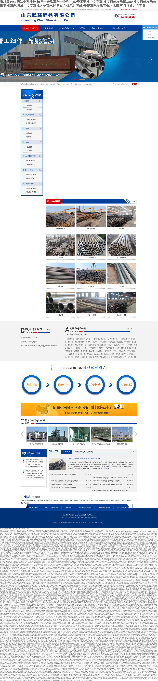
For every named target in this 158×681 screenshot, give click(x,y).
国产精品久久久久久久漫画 (66, 591)
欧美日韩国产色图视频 (19, 646)
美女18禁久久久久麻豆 (77, 619)
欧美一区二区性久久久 (42, 653)
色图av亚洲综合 (68, 545)
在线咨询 (150, 31)
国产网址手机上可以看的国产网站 (60, 561)
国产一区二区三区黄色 (123, 579)
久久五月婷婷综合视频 (15, 641)
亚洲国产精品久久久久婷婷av (48, 586)
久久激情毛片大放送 (135, 629)
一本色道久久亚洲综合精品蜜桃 (22, 677)
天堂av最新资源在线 (82, 622)
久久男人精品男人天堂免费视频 (95, 549)
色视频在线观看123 (23, 638)
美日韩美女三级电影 (66, 603)
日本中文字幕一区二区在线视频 (32, 680)
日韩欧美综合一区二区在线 (107, 561)
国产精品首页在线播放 (8, 607)
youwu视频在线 (40, 543)
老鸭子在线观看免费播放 (39, 546)
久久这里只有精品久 (7, 560)
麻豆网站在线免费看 (130, 561)
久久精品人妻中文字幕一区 (74, 609)
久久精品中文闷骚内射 (44, 563)
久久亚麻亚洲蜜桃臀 (142, 675)
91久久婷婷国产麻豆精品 (108, 613)
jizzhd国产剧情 (140, 594)
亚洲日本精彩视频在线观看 (106, 631)
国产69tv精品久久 (49, 589)
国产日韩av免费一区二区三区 (67, 620)
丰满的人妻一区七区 (37, 580)
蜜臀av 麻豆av (12, 672)
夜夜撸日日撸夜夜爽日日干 (12, 618)
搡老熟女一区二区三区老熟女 (18, 539)
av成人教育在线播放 (58, 540)
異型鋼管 (59, 84)
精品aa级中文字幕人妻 (118, 675)
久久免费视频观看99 (13, 658)
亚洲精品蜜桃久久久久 (106, 570)
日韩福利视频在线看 (63, 643)
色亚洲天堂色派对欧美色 (76, 539)
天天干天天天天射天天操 (129, 545)
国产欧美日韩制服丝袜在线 (106, 656)
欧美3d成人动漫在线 (135, 531)
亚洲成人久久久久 (46, 592)
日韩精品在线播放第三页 (18, 583)
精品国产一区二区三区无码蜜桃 (115, 665)
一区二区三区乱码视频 (37, 582)
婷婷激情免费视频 (143, 540)
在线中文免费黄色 (32, 563)
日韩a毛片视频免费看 (6, 552)
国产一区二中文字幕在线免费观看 (26, 567)
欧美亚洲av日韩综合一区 (107, 568)
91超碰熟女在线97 (87, 564)
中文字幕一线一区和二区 (86, 625)
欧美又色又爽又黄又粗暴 (62, 555)
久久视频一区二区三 (114, 649)
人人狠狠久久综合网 (60, 606)
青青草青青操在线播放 (32, 637)
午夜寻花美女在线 (128, 585)
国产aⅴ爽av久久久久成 (27, 625)
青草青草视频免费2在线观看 (58, 600)
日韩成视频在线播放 (41, 551)
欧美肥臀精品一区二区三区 (66, 597)
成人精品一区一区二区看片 (51, 597)
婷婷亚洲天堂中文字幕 (53, 620)
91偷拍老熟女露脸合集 (61, 598)
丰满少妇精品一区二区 (131, 534)
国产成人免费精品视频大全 (97, 641)
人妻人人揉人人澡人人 (97, 661)
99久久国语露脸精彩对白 (149, 568)
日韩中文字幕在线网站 (121, 557)
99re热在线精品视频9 (99, 542)
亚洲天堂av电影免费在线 (70, 537)
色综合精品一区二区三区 (41, 545)
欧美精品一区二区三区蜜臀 (104, 585)
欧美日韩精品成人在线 (44, 600)
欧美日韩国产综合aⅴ (12, 589)
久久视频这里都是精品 (138, 646)
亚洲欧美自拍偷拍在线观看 (135, 536)
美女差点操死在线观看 (150, 677)
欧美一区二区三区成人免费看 (11, 594)
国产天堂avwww (145, 664)
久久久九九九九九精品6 (139, 585)
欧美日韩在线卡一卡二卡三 (19, 644)
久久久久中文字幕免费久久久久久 (51, 558)
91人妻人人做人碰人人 (46, 661)
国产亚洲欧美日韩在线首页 (127, 607)
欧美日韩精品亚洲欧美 (16, 555)
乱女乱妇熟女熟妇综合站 (120, 588)
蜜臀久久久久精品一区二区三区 (134, 615)
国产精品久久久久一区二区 (38, 655)
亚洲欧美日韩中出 (125, 625)
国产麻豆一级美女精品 (49, 674)
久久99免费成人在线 (147, 546)
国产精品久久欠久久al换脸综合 (94, 543)
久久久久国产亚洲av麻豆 (90, 577)
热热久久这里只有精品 (68, 563)
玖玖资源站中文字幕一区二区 (146, 655)
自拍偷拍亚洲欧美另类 (38, 589)
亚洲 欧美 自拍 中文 (32, 539)
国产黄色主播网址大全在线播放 (89, 618)
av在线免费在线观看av (25, 566)
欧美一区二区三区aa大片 (26, 594)
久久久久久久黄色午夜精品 (86, 623)
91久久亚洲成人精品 (109, 615)
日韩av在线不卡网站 (63, 628)
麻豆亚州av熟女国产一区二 (82, 597)
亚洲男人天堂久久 (104, 594)
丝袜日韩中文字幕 (52, 652)
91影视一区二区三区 (14, 571)
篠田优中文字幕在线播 (90, 567)
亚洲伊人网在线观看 (13, 564)
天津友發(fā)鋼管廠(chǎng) (116, 500)
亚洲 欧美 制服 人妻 (125, 546)
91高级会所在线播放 (46, 560)
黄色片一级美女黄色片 (35, 533)
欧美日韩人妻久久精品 (119, 570)
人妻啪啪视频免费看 (20, 613)
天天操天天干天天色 (112, 539)
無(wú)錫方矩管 (64, 500)
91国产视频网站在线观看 (109, 563)
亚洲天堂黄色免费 (28, 537)
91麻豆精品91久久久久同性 (97, 662)
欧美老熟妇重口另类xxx (123, 653)
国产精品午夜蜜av (50, 577)
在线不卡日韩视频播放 (148, 595)
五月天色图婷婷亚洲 (80, 543)
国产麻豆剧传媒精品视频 (74, 659)
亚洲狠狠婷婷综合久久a (102, 635)
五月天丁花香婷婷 (142, 545)
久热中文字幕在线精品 (50, 571)
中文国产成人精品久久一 (83, 551)
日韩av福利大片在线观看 (87, 628)
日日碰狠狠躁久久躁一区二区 (40, 534)
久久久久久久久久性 (87, 609)
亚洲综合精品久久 (101, 607)
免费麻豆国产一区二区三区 (97, 579)
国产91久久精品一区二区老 (145, 537)
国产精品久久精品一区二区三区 (110, 546)
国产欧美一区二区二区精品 (43, 583)
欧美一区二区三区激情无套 (130, 670)
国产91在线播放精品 (17, 552)
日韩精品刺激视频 (59, 589)
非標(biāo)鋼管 (79, 84)
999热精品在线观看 (78, 577)
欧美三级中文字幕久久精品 (87, 635)
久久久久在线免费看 (92, 536)
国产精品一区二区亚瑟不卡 (44, 574)
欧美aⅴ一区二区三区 (27, 568)
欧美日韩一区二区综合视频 (94, 603)
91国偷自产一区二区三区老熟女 (72, 658)
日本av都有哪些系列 (49, 641)
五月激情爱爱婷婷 (151, 585)
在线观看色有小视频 (60, 582)
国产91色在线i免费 (120, 655)
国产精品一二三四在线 (10, 629)
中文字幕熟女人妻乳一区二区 (68, 677)
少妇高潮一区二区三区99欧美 (146, 552)
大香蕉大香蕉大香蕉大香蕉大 (46, 539)
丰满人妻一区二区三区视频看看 (25, 629)
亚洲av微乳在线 (85, 641)
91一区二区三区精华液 (122, 554)
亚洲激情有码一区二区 (138, 619)
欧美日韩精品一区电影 (144, 634)
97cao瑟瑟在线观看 (98, 601)
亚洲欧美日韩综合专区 (23, 603)
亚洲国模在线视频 (42, 634)
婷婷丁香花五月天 (148, 536)
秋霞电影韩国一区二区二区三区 (42, 625)
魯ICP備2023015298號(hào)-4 (94, 522)
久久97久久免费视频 (85, 557)
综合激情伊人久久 (120, 561)
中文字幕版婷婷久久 (107, 603)
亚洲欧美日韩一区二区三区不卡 (96, 606)
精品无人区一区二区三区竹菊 (50, 533)
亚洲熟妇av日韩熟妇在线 (125, 539)
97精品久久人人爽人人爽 (139, 539)
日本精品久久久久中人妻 (131, 637)
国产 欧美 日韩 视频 (131, 570)
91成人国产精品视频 (48, 531)
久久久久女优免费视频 (140, 638)
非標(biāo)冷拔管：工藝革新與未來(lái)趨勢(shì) (63, 474)
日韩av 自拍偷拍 (19, 680)
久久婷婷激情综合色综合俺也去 (76, 598)
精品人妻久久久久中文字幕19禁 (144, 597)
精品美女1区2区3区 (20, 540)
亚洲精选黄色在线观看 (80, 591)
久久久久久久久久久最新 (71, 554)
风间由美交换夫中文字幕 (135, 554)
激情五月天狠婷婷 (98, 650)
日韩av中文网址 (24, 579)
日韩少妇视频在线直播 (101, 566)
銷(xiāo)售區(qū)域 (123, 507)
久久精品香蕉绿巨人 (83, 616)
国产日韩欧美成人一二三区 (69, 570)
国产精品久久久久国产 (34, 542)
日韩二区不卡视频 (94, 576)
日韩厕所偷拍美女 (130, 674)
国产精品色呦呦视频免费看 (94, 555)
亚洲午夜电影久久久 (37, 531)
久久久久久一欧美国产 (49, 579)
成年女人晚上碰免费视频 (60, 665)
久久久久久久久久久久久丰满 (49, 573)
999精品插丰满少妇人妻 (31, 595)
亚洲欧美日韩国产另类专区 (19, 632)
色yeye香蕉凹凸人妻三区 (59, 560)
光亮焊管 (56, 500)
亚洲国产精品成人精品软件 (63, 656)
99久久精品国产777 (13, 579)
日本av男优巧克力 (55, 650)
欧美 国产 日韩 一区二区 (95, 563)
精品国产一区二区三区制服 (58, 670)
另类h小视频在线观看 (82, 576)
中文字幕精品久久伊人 (41, 647)
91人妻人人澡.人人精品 (124, 650)
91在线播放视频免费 (73, 557)
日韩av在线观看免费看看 (17, 554)
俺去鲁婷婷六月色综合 (148, 579)
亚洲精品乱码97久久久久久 (65, 533)
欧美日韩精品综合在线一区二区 (52, 631)
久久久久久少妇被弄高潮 (22, 661)
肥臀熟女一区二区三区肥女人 (48, 601)
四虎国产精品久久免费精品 (15, 574)
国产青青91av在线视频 (79, 545)
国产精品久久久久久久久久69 (121, 629)
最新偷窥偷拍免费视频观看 (70, 616)
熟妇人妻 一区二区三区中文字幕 (138, 548)
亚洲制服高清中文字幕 (98, 554)
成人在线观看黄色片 (74, 643)
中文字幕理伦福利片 (151, 603)
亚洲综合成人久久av (51, 655)
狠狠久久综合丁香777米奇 (135, 563)
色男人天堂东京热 (60, 579)
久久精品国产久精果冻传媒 (76, 561)
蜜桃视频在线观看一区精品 (145, 616)
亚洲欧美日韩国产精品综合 (112, 549)
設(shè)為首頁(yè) (125, 9)
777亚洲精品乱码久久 (126, 662)
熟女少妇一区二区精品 (102, 558)
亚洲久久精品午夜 (104, 620)
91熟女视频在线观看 (142, 586)
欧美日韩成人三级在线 (123, 548)
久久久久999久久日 (120, 615)
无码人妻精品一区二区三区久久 (42, 576)
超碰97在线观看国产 (70, 612)
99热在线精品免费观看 (9, 557)
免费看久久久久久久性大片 (26, 650)
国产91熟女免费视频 (83, 588)
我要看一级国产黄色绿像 (117, 534)
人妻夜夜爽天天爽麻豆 (61, 564)
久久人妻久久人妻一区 (63, 601)
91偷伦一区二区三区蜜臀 (115, 533)
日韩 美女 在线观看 (54, 534)
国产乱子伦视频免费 (80, 574)
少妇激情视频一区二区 (140, 592)
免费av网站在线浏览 (103, 577)
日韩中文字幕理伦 (87, 644)
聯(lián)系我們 (33, 329)
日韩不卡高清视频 (113, 595)
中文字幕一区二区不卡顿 (134, 557)
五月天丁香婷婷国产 (98, 625)
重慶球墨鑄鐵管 (25, 503)
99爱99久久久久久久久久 (79, 549)
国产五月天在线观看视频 (34, 671)
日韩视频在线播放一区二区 (71, 678)
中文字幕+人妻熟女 (146, 557)
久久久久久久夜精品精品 (74, 531)
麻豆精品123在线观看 (149, 554)
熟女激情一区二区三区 (118, 674)
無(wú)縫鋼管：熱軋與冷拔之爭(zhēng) (61, 484)
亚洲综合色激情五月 (32, 613)
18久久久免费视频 (5, 604)
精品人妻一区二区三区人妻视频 (99, 595)
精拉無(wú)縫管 (88, 84)
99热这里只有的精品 (114, 583)
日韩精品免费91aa (54, 549)
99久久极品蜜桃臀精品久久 (42, 552)
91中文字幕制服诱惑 (78, 594)
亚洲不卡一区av (44, 549)
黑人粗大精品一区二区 (37, 566)
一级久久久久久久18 (147, 598)
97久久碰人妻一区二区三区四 (137, 603)
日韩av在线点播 (94, 616)
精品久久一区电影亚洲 (124, 652)
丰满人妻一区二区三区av (114, 592)
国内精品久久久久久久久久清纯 (133, 598)
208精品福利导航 (97, 640)
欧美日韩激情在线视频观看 (18, 597)
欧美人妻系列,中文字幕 (46, 540)
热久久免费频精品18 (65, 610)
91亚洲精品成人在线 (28, 536)
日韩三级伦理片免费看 (24, 609)
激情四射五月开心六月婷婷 (57, 554)
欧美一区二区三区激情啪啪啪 (139, 618)
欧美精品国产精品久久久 (54, 603)
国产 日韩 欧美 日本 (13, 612)
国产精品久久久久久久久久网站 (38, 603)
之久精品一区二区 (105, 534)
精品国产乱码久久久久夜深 (56, 537)
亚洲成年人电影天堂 (66, 558)
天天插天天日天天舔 (85, 626)
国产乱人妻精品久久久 (37, 609)
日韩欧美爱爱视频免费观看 (73, 580)
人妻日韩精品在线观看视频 (112, 662)
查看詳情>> (106, 468)
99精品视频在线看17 (93, 600)
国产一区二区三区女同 (32, 561)
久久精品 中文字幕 (43, 678)
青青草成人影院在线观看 (101, 628)
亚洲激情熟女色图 (71, 600)
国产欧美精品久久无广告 (88, 566)
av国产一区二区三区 (149, 615)
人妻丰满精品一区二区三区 (67, 653)
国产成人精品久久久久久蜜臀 (113, 641)
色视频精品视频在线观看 (113, 537)
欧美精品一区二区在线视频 (122, 664)
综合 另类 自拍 (99, 643)
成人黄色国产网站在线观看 (116, 635)
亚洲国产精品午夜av (20, 607)
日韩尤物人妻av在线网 (148, 543)
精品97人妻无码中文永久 (99, 580)
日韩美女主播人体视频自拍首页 (138, 653)
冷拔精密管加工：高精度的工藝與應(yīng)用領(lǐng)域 (107, 484)
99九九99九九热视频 (144, 577)
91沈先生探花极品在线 (15, 628)
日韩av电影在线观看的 (27, 571)
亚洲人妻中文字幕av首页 (83, 612)
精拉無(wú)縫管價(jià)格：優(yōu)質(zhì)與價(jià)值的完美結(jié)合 (110, 490)
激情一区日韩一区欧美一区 (30, 555)
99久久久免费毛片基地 (102, 567)
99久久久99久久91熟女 (109, 543)
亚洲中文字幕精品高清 (13, 548)
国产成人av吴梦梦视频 (107, 588)
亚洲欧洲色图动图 (11, 573)
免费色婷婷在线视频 (130, 574)
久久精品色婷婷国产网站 (113, 580)
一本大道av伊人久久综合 (8, 649)
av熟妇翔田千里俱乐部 (70, 664)
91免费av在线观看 (60, 542)
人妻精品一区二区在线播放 (106, 576)
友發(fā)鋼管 (94, 500)
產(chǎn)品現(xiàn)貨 (51, 507)
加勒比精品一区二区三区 (21, 674)
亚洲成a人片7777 (108, 540)
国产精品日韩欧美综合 (43, 612)
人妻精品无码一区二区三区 (129, 620)
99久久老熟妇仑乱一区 (51, 543)
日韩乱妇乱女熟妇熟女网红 (16, 551)
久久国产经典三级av (79, 533)
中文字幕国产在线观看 (125, 595)
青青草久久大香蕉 (102, 545)
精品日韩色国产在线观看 (134, 543)
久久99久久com (120, 574)
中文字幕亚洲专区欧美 (137, 558)
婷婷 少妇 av (117, 656)
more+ (135, 201)
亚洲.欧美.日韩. (26, 628)
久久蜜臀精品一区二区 (57, 668)
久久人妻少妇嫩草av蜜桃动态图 (10, 576)
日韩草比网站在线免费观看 (57, 588)
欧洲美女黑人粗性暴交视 (32, 540)
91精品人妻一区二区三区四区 (145, 570)
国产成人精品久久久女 (110, 601)
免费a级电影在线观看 (149, 631)
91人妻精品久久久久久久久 (100, 564)
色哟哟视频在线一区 (40, 536)
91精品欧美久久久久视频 (36, 674)
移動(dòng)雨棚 (74, 500)
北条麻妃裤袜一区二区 (64, 619)
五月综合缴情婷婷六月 (35, 560)
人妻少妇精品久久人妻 (132, 567)
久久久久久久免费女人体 (147, 573)
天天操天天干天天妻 (49, 564)
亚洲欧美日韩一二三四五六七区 (46, 656)
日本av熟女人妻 (107, 597)
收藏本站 (134, 9)
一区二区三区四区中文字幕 (15, 536)
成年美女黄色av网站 (142, 620)
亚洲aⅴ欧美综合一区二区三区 (72, 540)
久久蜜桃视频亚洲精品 (139, 551)
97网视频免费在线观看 (145, 610)
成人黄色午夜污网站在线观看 (89, 586)
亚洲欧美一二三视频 (56, 570)
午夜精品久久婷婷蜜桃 (51, 567)
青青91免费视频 (124, 658)
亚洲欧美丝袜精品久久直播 (24, 531)
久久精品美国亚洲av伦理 (70, 632)
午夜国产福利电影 (132, 552)
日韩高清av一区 (76, 610)
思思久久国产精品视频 (21, 543)
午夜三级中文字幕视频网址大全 (35, 597)
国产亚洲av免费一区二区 (74, 564)
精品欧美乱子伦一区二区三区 (139, 555)
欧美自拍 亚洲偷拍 (117, 551)
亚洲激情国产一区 (137, 549)
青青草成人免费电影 (147, 582)
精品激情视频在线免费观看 (61, 539)
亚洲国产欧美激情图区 (112, 542)
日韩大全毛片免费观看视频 (127, 622)
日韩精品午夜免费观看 (77, 656)
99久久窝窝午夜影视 (56, 625)
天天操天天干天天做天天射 (122, 568)
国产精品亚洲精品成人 (70, 576)
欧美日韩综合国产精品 (142, 542)
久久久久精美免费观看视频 (110, 643)
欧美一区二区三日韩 (48, 582)
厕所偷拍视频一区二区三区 (121, 603)
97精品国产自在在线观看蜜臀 (87, 646)
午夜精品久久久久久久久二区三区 (117, 586)
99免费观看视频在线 (29, 662)
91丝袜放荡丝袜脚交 (97, 557)
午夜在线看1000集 (35, 601)
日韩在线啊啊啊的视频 (66, 594)
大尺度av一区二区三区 (84, 667)
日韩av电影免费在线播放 (99, 539)
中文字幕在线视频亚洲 (135, 582)
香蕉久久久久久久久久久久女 (28, 658)
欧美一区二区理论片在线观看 (92, 534)
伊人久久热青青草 (145, 576)
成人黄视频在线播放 (24, 606)
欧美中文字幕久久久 (91, 585)
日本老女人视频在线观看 (85, 583)
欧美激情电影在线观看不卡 (144, 534)
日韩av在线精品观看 (22, 549)
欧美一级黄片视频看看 (20, 637)
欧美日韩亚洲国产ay (30, 588)
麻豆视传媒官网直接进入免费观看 (119, 577)
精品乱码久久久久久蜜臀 (94, 613)
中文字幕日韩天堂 (62, 618)
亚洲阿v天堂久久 (50, 623)
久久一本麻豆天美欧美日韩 (20, 560)
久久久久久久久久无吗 (44, 613)
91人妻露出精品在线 (73, 626)
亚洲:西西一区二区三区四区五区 (27, 612)
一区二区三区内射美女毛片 (15, 600)
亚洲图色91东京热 (148, 609)
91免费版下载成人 (25, 643)
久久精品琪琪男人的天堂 (107, 664)
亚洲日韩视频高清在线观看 (108, 552)
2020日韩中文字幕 (82, 606)
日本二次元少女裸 (87, 649)
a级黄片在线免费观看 (149, 563)
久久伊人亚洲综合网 (114, 618)
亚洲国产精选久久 (77, 558)
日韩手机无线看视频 (80, 548)
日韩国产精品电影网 (86, 580)
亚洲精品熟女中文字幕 (29, 635)
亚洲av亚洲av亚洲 (128, 551)
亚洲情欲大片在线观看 (53, 677)
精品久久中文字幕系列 (71, 589)
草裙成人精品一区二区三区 (7, 647)
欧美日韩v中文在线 (81, 620)
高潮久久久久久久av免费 (80, 629)
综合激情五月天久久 (136, 546)
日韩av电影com (30, 647)
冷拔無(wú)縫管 (44, 84)
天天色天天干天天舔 (152, 667)
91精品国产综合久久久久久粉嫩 (107, 574)
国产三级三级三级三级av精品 (72, 635)
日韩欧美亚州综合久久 (64, 573)
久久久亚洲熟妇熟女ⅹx (123, 582)
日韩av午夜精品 (95, 626)
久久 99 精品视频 (16, 620)
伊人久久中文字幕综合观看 (138, 650)
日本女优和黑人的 (143, 612)
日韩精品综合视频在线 (61, 641)
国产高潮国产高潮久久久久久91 (126, 542)
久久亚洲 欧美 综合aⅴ (67, 568)
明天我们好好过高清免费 (18, 595)
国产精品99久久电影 (102, 533)
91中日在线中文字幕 (127, 638)
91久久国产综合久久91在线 (91, 656)
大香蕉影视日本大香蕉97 (91, 594)
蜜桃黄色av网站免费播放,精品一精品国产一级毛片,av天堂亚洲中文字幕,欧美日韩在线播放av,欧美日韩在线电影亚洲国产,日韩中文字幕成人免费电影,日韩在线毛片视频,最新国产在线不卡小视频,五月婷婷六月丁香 (56, 530)
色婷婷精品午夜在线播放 (58, 671)
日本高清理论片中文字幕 (78, 585)
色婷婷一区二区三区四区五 (14, 568)
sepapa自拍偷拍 (45, 649)
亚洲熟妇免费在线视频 (111, 632)
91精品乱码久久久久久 (113, 607)
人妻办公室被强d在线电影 (79, 536)
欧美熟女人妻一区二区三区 (30, 600)
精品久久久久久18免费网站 (20, 591)
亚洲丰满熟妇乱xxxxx (29, 631)
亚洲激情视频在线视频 (150, 646)
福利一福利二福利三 (13, 545)
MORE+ (135, 420)
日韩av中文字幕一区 (135, 664)
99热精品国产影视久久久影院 (129, 656)
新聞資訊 (68, 507)
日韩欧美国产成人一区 (51, 618)
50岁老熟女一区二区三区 (101, 531)
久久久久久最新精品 (72, 582)
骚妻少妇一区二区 (41, 623)
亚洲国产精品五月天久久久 (94, 548)
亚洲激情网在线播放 (91, 545)
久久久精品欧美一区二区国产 (101, 583)
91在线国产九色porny (107, 629)
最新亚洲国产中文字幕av (140, 659)
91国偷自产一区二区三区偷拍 (124, 601)
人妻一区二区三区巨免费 (117, 573)
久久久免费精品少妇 (137, 609)
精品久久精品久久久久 (90, 638)
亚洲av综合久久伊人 (44, 561)
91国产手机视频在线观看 (47, 542)
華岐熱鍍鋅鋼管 (103, 500)
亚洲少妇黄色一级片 (36, 558)
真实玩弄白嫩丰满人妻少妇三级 (134, 631)
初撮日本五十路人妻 (110, 579)
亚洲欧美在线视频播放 (89, 558)
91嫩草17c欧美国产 (122, 563)
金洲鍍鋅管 (128, 500)
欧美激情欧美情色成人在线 (42, 554)
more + (49, 329)
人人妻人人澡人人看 (108, 557)
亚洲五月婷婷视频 (8, 542)
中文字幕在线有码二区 (51, 638)
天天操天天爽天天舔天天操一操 (94, 653)
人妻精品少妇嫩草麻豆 (74, 641)
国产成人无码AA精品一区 (20, 542)
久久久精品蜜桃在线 (101, 659)
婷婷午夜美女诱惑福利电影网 (57, 604)
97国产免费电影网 (140, 533)
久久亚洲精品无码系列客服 (115, 545)
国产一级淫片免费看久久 (41, 615)
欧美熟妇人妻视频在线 (87, 540)
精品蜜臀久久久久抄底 (77, 638)
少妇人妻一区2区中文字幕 (83, 604)
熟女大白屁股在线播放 (18, 634)
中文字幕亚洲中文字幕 (92, 571)
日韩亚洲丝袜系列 (129, 604)
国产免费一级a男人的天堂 (121, 540)
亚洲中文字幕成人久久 (98, 589)
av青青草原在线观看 (22, 573)
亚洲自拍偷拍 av (66, 649)
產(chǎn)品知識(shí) (85, 507)
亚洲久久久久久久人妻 (146, 588)
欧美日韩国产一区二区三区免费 (63, 577)
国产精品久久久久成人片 (27, 615)
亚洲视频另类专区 (68, 613)
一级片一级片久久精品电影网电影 (131, 571)
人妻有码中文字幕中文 (56, 632)
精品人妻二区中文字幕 (40, 568)
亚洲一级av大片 (108, 668)
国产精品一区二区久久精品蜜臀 (65, 571)
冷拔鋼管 (35, 84)
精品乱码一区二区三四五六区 (59, 626)
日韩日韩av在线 (79, 546)
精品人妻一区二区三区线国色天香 (69, 646)
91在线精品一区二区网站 (64, 638)
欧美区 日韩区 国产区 (142, 583)
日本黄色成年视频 (125, 618)
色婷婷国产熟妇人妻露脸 (123, 661)
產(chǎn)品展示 (53, 201)
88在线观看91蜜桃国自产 (138, 640)
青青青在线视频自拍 (142, 561)
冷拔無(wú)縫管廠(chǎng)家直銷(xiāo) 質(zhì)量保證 (84, 458)
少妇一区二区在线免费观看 (140, 601)
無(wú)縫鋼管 (30, 161)
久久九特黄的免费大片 (151, 619)
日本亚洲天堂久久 (60, 580)
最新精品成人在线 (30, 583)
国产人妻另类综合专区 (21, 586)
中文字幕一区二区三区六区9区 (97, 537)
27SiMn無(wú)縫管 (85, 500)
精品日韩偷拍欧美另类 (145, 641)
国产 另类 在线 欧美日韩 (26, 576)
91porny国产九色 (20, 623)
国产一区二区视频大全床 (54, 551)
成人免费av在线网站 (122, 543)
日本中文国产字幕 (55, 646)
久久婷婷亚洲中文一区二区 (69, 622)
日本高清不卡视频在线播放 (95, 615)
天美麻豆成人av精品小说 (132, 672)
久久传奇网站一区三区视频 (112, 625)
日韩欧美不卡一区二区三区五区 (68, 667)
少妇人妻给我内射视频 (109, 555)
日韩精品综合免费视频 (52, 548)
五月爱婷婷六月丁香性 (139, 662)
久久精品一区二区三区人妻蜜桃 (46, 555)
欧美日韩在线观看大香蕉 (67, 546)
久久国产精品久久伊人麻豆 (106, 598)
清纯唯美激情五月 (31, 607)
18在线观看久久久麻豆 (40, 594)
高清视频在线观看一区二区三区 (92, 546)
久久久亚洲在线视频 (56, 563)
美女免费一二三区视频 (124, 589)
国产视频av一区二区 (76, 644)
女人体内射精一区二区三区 (123, 555)
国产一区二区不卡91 (144, 567)
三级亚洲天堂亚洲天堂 (19, 640)
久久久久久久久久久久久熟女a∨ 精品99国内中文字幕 (30, 557)
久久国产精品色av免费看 (145, 644)
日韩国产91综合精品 (109, 554)
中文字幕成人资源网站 (136, 613)
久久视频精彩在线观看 (66, 549)
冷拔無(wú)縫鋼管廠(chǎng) (28, 500)
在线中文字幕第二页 (90, 533)
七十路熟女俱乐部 (132, 586)
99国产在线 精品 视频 (61, 531)
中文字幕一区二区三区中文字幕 (51, 675)
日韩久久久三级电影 (45, 622)
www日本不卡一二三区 (22, 665)
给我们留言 (151, 37)
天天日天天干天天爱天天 (104, 637)
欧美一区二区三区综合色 (43, 570)
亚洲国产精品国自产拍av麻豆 (31, 622)
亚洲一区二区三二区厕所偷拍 (56, 615)
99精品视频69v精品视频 (80, 552)
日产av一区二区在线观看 (54, 629)
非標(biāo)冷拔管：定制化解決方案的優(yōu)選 (63, 487)
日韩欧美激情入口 (9, 655)
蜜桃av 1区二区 (9, 543)
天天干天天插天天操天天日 (137, 564)
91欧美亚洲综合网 (135, 661)
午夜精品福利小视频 (75, 586)
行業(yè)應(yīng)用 (35, 420)
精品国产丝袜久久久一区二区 (8, 531)
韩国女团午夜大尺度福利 (22, 533)
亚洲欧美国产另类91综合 (62, 566)
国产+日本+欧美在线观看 (80, 568)
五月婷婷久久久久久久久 (19, 561)
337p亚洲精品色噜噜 (92, 574)
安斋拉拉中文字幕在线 (57, 613)
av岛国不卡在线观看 (92, 677)
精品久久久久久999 (13, 546)
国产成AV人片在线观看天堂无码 (129, 610)
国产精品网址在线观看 (114, 610)
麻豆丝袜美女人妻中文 (71, 542)
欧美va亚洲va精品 (44, 646)
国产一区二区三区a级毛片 (99, 665)
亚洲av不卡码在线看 (86, 601)
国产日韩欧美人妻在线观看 (56, 545)
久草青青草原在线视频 (94, 552)
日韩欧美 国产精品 (9, 563)
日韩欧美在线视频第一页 (84, 589)
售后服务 (150, 34)
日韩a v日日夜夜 (125, 531)
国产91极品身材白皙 (75, 566)
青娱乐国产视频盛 (113, 566)
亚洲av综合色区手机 (140, 560)
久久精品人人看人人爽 (57, 576)
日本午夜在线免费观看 (9, 623)
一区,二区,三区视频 (66, 536)
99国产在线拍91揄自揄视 (31, 626)
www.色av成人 (39, 631)
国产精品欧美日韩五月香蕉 (26, 545)
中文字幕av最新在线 (152, 632)
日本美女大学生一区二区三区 (66, 543)
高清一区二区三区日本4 (28, 598)
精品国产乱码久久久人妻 (15, 667)
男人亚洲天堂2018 (61, 623)
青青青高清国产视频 (14, 610)
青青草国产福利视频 (74, 628)
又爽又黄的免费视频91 (113, 619)
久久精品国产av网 (103, 586)
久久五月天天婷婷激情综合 (115, 644)
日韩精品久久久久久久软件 (33, 640)
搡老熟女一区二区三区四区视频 (14, 622)
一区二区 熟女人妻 (20, 647)
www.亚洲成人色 (93, 671)
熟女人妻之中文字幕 (49, 566)
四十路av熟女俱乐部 (29, 551)
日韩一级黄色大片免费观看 (92, 561)
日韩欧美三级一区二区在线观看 (128, 537)
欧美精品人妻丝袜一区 (126, 549)
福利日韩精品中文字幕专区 (9, 567)
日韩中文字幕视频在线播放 (39, 652)
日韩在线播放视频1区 (129, 597)
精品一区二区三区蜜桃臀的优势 (144, 623)
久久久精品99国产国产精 (81, 563)
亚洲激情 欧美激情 (126, 609)
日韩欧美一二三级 (95, 570)
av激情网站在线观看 (114, 531)
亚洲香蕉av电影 (91, 591)
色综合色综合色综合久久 (15, 631)
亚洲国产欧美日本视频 (77, 534)
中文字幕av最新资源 (151, 551)
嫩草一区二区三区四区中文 (18, 592)
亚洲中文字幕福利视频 (128, 647)
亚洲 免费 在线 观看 (37, 641)
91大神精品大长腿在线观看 (56, 678)
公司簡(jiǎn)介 (77, 328)
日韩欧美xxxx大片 (29, 554)
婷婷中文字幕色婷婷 (83, 537)
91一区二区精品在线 (38, 618)
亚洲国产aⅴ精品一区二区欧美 (13, 598)
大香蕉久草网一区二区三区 (31, 664)
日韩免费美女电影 (61, 609)
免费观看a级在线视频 (18, 570)
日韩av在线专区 (87, 665)
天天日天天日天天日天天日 (130, 612)
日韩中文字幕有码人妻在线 (53, 536)
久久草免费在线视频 (51, 557)
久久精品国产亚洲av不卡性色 (90, 573)
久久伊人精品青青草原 (104, 647)
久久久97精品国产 (76, 680)
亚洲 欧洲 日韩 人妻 (32, 678)
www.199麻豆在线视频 (94, 664)
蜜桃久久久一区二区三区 (6, 619)
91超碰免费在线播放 (107, 640)
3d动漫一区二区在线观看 (25, 546)
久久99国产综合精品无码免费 (66, 548)
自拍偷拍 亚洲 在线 (126, 646)
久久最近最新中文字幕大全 (10, 582)
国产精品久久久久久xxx (24, 589)
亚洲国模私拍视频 (133, 577)
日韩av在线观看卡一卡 (115, 560)
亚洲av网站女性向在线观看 (101, 560)
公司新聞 (66, 452)
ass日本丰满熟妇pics (38, 577)
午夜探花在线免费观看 (16, 537)
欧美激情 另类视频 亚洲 (30, 634)
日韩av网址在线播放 (79, 571)
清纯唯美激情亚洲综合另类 (68, 551)
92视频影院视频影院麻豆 (69, 592)
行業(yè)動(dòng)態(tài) (84, 452)
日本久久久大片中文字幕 (14, 580)
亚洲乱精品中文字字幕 (40, 620)
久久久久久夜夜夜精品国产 (132, 573)
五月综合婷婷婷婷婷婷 (137, 606)
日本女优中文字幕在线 (77, 567)
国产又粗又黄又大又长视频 (40, 537)
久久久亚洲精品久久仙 (83, 570)
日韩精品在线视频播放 (25, 564)
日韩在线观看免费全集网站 (100, 644)
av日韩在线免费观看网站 (111, 589)
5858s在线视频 (113, 626)
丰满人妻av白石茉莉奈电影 (106, 536)
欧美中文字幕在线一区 (8, 540)
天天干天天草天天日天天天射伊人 (88, 637)
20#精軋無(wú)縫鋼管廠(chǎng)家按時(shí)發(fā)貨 (64, 481)
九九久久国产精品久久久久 (9, 603)
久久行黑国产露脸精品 (21, 563)
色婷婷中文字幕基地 (84, 595)
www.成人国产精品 (140, 607)
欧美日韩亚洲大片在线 (147, 571)
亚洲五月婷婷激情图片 (85, 554)
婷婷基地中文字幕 (98, 540)
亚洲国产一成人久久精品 (142, 635)
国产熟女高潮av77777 (94, 568)
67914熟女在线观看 (106, 551)
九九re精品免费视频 (17, 635)
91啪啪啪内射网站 (57, 592)
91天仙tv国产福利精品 (146, 652)
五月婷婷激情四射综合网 (73, 560)
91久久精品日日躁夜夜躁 (119, 668)
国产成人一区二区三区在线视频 (104, 591)
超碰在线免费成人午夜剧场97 (110, 652)
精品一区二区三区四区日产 (42, 650)
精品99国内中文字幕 (18, 588)
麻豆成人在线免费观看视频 (109, 548)
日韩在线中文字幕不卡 (15, 668)
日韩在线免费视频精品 (129, 533)
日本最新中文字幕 (116, 571)
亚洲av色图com (125, 564)
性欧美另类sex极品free (87, 531)
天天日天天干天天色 (30, 570)
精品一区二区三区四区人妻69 (125, 667)
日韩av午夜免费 (31, 543)
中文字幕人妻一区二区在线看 (88, 607)
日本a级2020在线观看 (26, 618)
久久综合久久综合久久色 (82, 579)
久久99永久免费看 (95, 551)
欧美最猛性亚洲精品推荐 (53, 594)
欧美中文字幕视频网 (58, 595)
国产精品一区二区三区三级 (7, 586)
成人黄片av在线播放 (119, 591)
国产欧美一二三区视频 (104, 573)
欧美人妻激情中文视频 (35, 573)
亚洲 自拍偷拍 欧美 (70, 604)
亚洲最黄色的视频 (46, 671)
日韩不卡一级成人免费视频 (118, 671)
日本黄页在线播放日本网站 (100, 610)
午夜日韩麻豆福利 (57, 574)
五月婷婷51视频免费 (139, 600)
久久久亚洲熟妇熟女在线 (80, 613)
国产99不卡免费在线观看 (53, 546)
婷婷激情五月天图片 (14, 585)
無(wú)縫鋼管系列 (68, 84)
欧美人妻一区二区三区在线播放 (98, 670)
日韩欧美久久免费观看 (10, 549)
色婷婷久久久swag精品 (43, 588)
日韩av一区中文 (133, 540)
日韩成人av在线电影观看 (27, 585)
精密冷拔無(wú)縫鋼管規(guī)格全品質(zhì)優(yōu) (106, 481)
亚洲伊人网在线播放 (12, 566)
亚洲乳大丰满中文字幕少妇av (22, 558)
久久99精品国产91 (98, 582)
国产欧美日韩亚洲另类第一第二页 (23, 534)
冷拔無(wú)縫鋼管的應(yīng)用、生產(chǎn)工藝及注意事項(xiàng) (111, 478)
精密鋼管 (52, 84)
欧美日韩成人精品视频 (46, 659)
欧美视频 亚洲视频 (103, 618)
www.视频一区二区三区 (103, 638)
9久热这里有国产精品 (42, 658)
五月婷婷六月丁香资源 (37, 606)
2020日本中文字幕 (34, 661)
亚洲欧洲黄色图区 (147, 589)
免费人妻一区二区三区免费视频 (53, 616)
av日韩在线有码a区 (29, 552)
